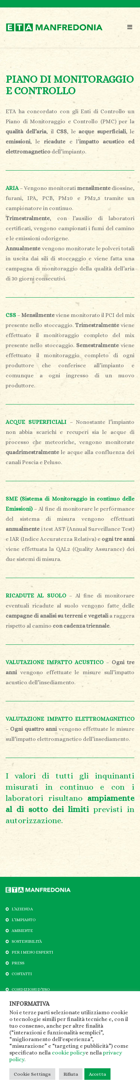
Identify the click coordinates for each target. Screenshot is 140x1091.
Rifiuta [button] (70, 1074)
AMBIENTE (22, 930)
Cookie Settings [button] (32, 1074)
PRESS (18, 963)
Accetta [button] (97, 1074)
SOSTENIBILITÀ (27, 941)
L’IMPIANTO (23, 919)
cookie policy (68, 1053)
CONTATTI (22, 973)
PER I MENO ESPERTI (32, 952)
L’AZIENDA (22, 909)
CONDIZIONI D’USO (31, 989)
